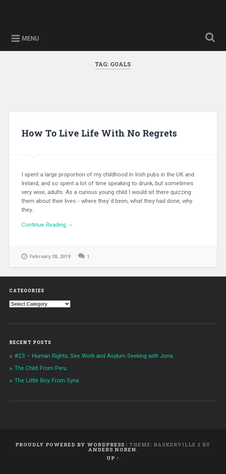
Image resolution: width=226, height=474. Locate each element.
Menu (30, 38)
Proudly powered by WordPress (69, 444)
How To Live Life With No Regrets (99, 133)
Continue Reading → (47, 224)
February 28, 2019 (45, 256)
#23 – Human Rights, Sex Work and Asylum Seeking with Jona (94, 355)
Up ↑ (112, 458)
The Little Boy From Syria (47, 380)
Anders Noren (112, 449)
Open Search (209, 38)
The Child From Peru (41, 368)
